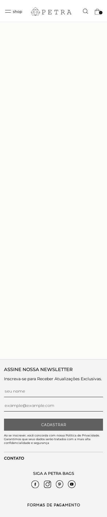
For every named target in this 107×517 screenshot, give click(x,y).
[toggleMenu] (13, 11)
